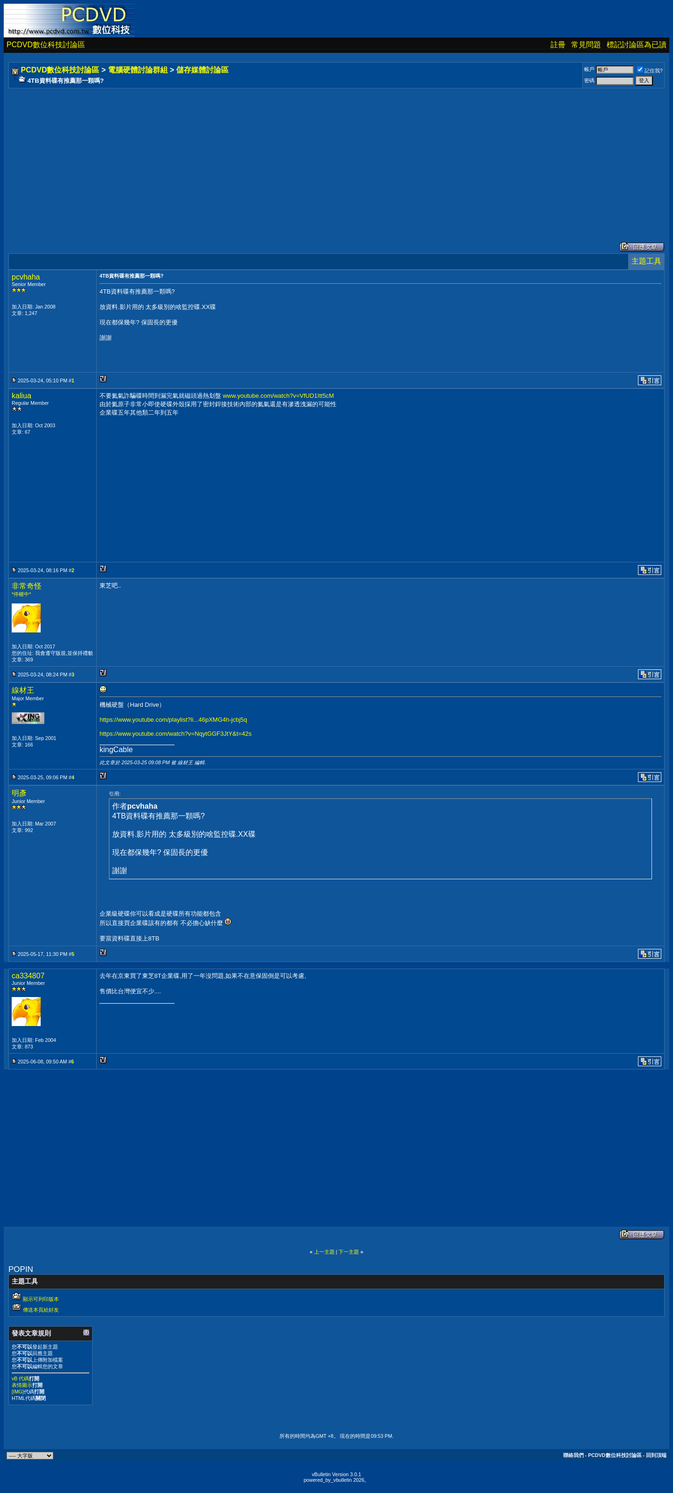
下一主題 (348, 1252)
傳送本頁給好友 (41, 1310)
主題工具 (646, 261)
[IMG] (18, 1391)
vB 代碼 (20, 1378)
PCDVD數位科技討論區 (46, 45)
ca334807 (28, 976)
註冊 (558, 45)
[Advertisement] (290, 155)
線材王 (23, 690)
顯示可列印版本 (41, 1299)
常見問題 (586, 45)
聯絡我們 (573, 1455)
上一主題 (324, 1252)
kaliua (21, 396)
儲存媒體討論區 (202, 70)
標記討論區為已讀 (636, 45)
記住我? (650, 70)
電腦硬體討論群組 (138, 70)
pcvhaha (26, 277)
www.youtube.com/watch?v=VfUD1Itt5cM (278, 395)
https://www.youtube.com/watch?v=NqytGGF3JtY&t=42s (175, 733)
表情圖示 (22, 1385)
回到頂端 (656, 1455)
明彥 (19, 793)
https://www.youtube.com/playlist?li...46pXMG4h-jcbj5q (173, 719)
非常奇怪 (27, 586)
